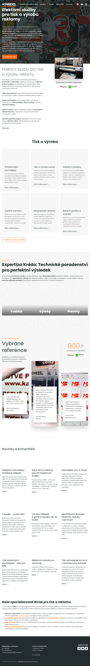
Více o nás (5, 132)
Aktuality (60, 4)
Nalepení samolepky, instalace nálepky (13, 476)
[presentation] (15, 464)
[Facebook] (78, 4)
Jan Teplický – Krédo (11, 622)
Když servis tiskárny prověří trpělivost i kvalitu (42, 477)
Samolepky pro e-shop (74, 474)
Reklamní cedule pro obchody (43, 566)
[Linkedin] (86, 4)
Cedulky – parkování (13, 518)
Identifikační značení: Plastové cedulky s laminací (73, 521)
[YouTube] (82, 4)
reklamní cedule (24, 620)
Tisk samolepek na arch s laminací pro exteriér (74, 566)
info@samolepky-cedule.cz (14, 652)
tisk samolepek (53, 622)
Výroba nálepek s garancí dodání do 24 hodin (44, 521)
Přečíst (5, 496)
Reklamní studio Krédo (12, 631)
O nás (51, 4)
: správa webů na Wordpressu (28, 661)
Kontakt (69, 4)
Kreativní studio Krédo (29, 4)
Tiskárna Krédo (10, 627)
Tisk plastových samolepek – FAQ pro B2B (14, 567)
